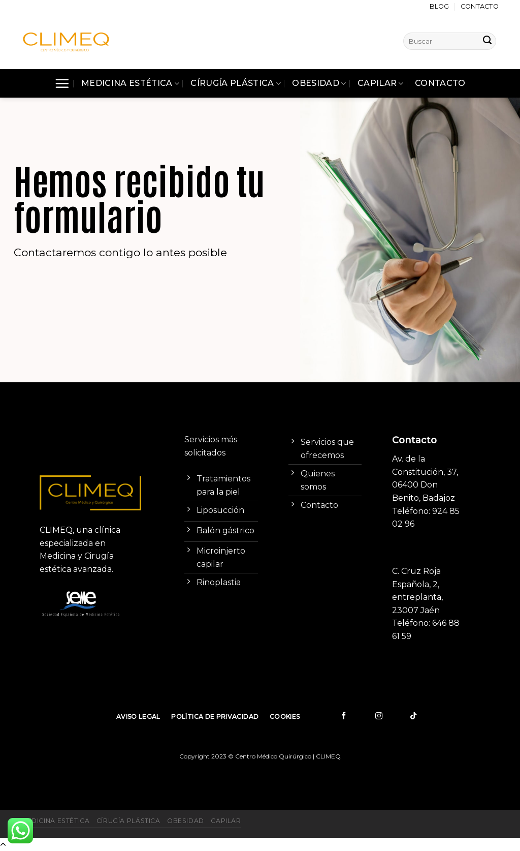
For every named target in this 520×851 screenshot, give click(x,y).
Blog (439, 6)
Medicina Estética (130, 83)
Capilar (381, 83)
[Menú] (62, 83)
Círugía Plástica (235, 83)
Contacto (480, 6)
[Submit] (487, 41)
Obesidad (319, 83)
